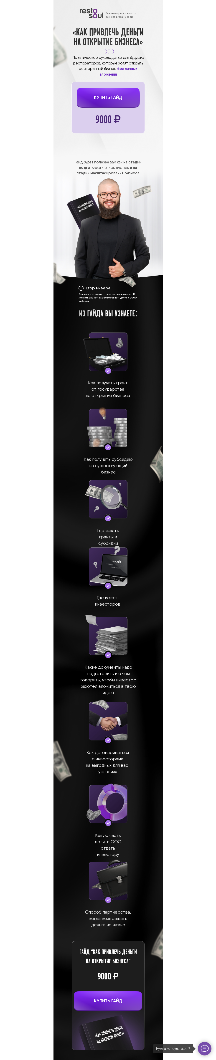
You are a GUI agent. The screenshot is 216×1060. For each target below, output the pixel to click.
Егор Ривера (98, 288)
